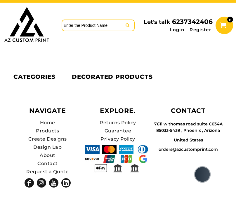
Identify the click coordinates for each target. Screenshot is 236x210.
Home (47, 122)
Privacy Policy (117, 139)
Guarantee (118, 131)
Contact (47, 163)
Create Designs (47, 139)
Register (200, 29)
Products (47, 131)
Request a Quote (47, 171)
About (47, 155)
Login (177, 29)
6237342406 (192, 22)
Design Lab (47, 147)
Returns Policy (118, 122)
